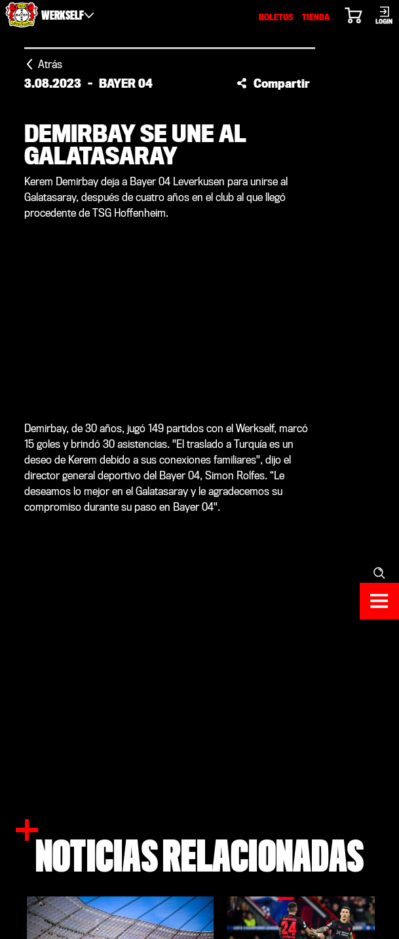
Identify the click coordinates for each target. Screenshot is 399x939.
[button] (273, 83)
